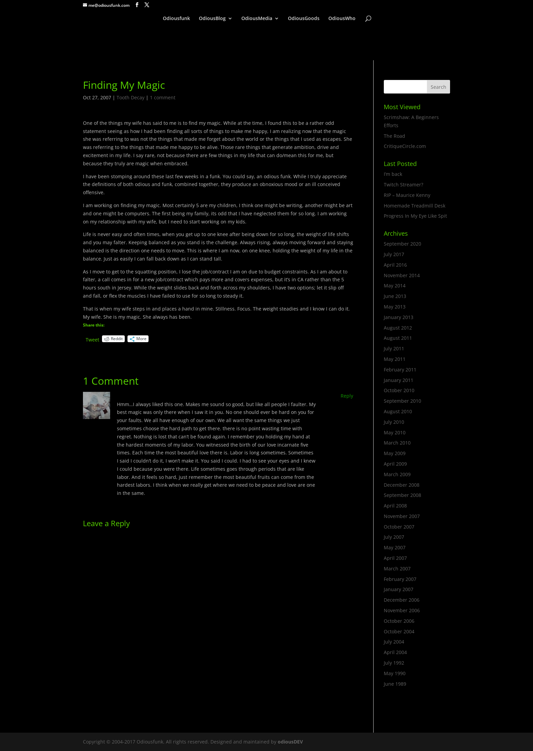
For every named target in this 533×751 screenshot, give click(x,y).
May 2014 (395, 285)
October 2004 (399, 631)
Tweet (92, 338)
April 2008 (395, 505)
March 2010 (397, 442)
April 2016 (395, 265)
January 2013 (398, 317)
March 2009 (397, 474)
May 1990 (395, 673)
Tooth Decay (130, 97)
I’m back (393, 174)
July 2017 (394, 254)
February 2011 (400, 369)
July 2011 (394, 348)
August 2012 (398, 327)
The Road (394, 136)
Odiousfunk (176, 18)
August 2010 (398, 411)
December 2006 (401, 600)
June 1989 (395, 684)
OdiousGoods (304, 18)
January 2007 (398, 589)
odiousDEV (290, 741)
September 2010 (402, 401)
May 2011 (395, 359)
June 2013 (395, 296)
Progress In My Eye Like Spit (415, 216)
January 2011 (398, 380)
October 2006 (399, 621)
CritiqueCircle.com (405, 146)
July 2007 (394, 537)
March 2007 (397, 568)
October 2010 (399, 390)
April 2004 (395, 652)
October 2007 (399, 526)
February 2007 (400, 579)
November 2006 (402, 610)
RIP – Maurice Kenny (407, 195)
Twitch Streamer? (403, 184)
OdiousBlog (212, 18)
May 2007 (395, 547)
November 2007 (402, 516)
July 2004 (394, 641)
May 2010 (395, 432)
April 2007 (395, 558)
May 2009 (395, 453)
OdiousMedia (256, 18)
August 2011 (398, 338)
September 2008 (402, 495)
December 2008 (401, 485)
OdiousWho (342, 18)
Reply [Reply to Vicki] (347, 396)
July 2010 (394, 422)
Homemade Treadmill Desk (414, 205)
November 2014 (402, 275)
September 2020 (402, 243)
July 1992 (394, 663)
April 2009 (395, 464)
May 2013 (395, 306)
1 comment (162, 97)
